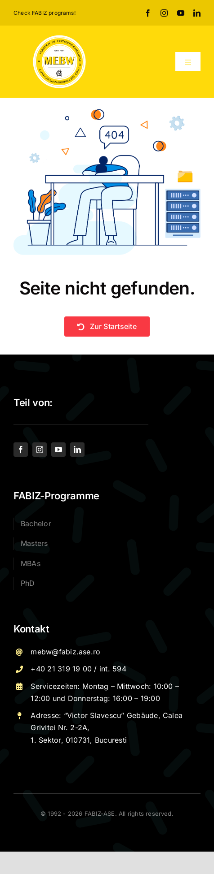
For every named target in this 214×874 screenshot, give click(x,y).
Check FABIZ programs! (44, 12)
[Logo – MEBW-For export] (59, 37)
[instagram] (164, 13)
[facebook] (148, 13)
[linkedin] (197, 13)
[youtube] (180, 13)
